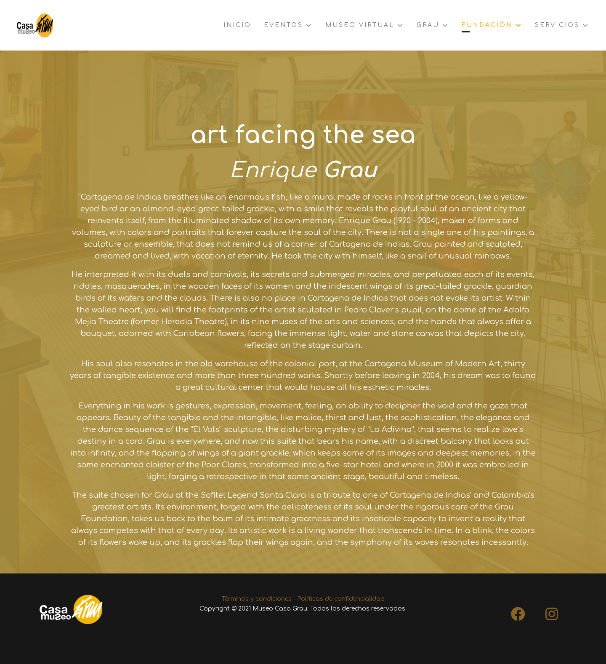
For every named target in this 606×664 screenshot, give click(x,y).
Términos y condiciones (257, 599)
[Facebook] (518, 611)
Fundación (487, 25)
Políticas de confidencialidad (341, 599)
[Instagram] (552, 611)
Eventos (283, 25)
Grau (428, 25)
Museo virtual (359, 25)
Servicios (557, 25)
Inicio (237, 25)
